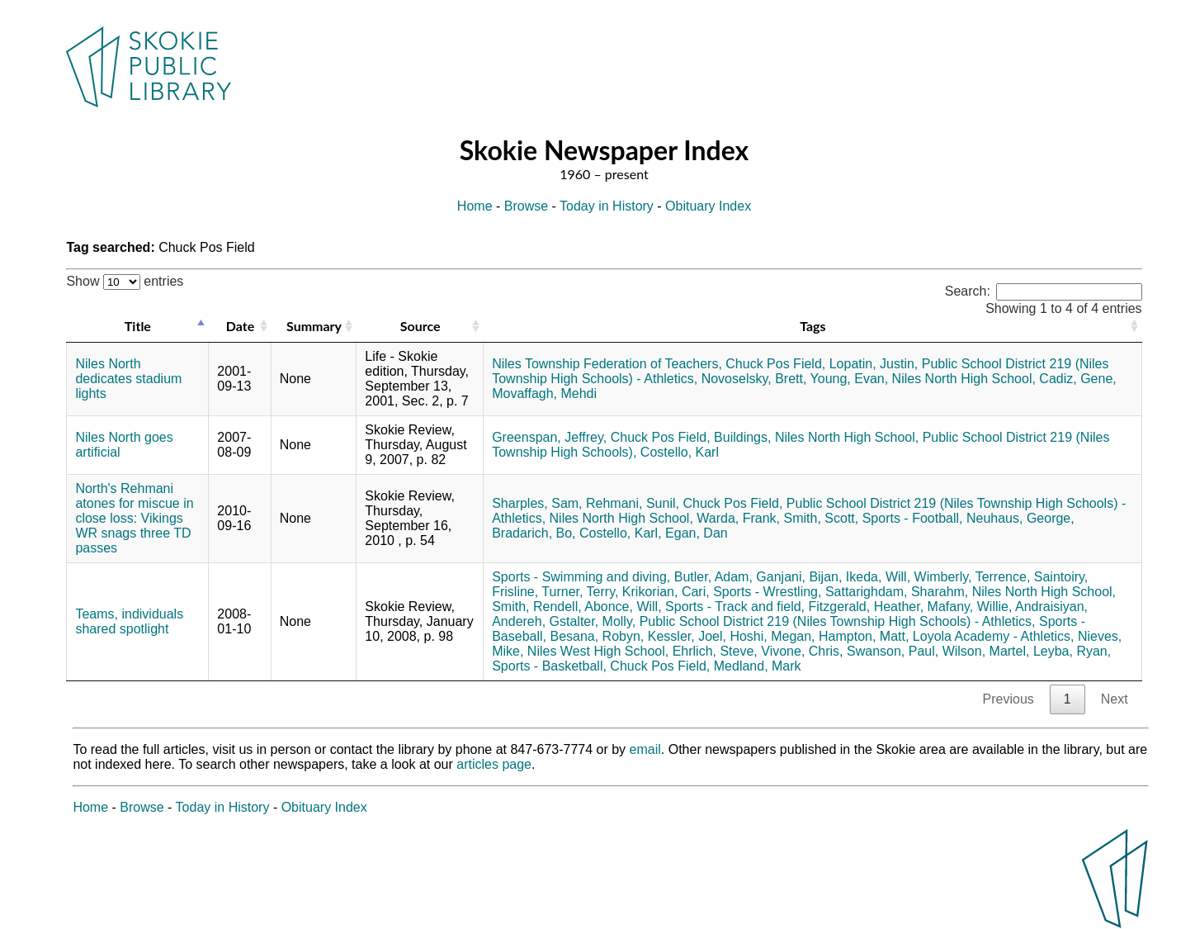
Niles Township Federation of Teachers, (607, 364)
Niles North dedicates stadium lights (128, 379)
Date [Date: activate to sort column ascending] (240, 326)
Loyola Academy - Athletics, (994, 636)
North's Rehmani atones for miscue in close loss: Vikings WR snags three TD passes (134, 518)
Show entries (124, 281)
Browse (526, 206)
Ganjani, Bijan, (799, 577)
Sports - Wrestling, (767, 592)
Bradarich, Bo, (533, 533)
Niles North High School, (964, 379)
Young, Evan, (849, 379)
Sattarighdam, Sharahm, (896, 592)
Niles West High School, (597, 651)
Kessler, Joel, (687, 636)
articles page (493, 764)
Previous (1008, 699)
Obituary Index (708, 206)
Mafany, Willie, (970, 607)
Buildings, (742, 437)
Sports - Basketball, (549, 666)
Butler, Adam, (713, 577)
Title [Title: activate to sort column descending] (138, 326)
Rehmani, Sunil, (632, 503)
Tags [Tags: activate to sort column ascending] (812, 326)
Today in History (607, 206)
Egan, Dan (696, 533)
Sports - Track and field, (735, 607)
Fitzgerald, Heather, (865, 607)
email (645, 749)
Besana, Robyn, (597, 636)
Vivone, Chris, (802, 651)
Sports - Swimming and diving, (581, 577)
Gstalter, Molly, (593, 621)
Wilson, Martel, (986, 651)
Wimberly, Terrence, (972, 577)
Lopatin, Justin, (874, 364)
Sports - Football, (912, 518)
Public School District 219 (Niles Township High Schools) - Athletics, (838, 621)
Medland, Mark (757, 666)
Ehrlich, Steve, (715, 651)
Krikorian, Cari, (666, 592)
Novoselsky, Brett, (754, 379)
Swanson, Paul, (892, 651)
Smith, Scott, (821, 518)
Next (1114, 699)
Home (475, 206)
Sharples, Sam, (537, 503)
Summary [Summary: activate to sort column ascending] (314, 326)
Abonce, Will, (622, 607)
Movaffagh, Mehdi (544, 393)
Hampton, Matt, (864, 636)
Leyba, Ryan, (1072, 651)
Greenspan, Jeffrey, (549, 437)
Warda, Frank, (738, 518)
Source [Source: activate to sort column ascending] (420, 326)
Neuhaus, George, (1020, 518)
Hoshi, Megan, (772, 636)
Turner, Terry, (579, 592)
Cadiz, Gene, (1077, 379)
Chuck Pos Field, (775, 364)
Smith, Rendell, (537, 607)
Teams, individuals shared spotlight (129, 621)
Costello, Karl (679, 452)
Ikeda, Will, (878, 577)
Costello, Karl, (620, 533)
